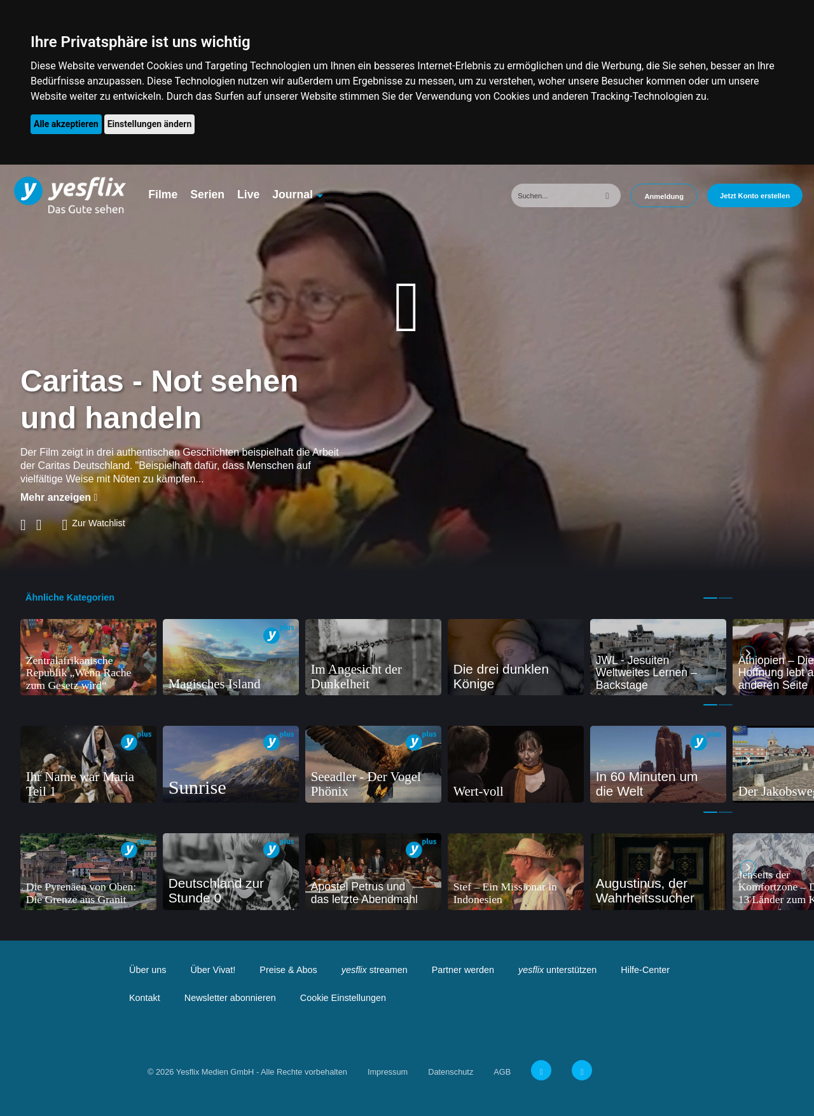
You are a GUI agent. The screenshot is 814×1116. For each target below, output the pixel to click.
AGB (502, 1072)
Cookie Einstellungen (343, 998)
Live (248, 194)
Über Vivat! (212, 970)
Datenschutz (450, 1072)
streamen (374, 970)
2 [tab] (726, 598)
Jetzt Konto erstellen (755, 196)
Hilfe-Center (645, 970)
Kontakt (144, 998)
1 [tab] (710, 598)
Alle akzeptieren (66, 124)
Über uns (147, 970)
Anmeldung (664, 196)
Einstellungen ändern (149, 124)
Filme (162, 194)
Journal (292, 194)
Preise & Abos (288, 970)
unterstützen (557, 970)
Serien (207, 194)
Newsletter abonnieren (230, 998)
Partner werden (463, 970)
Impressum (388, 1072)
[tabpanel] (88, 657)
